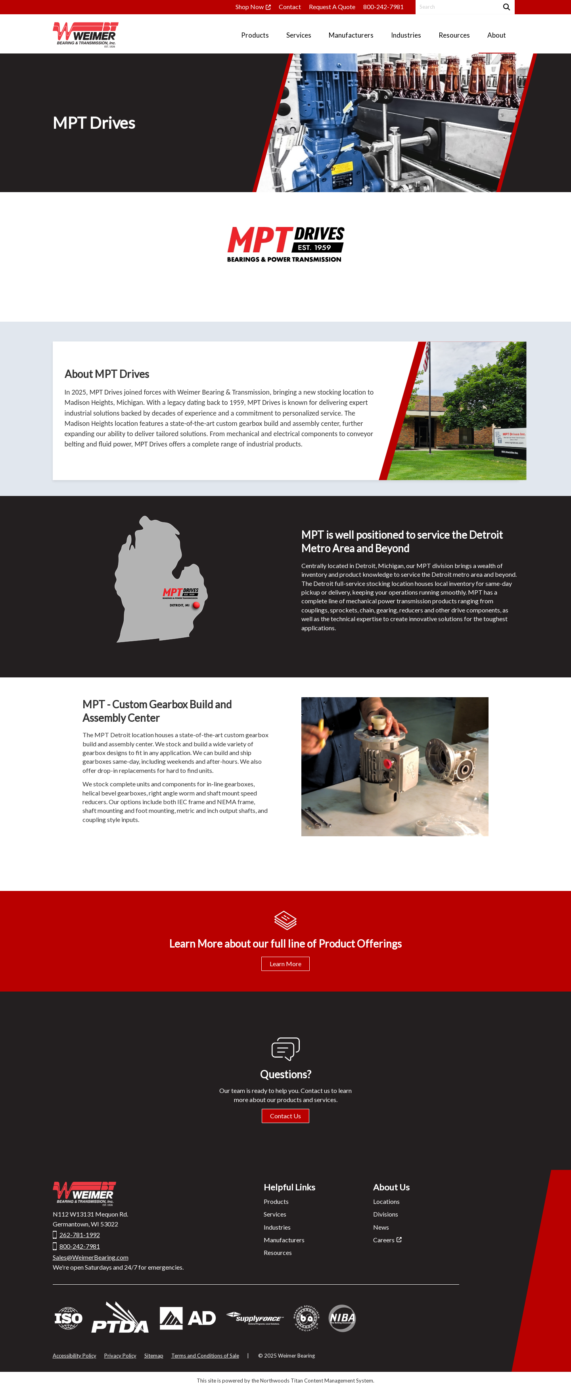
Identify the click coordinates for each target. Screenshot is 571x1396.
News (381, 1227)
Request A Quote (332, 6)
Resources (278, 1252)
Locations (386, 1201)
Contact (290, 6)
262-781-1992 (79, 1234)
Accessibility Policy (74, 1355)
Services (275, 1214)
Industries (277, 1227)
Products (276, 1201)
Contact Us (285, 1115)
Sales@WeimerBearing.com (90, 1257)
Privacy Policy (120, 1355)
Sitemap (153, 1355)
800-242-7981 (383, 6)
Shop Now (250, 6)
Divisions (385, 1214)
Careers (384, 1239)
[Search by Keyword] (456, 7)
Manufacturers (284, 1239)
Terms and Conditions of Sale (205, 1355)
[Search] (506, 7)
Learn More (285, 963)
